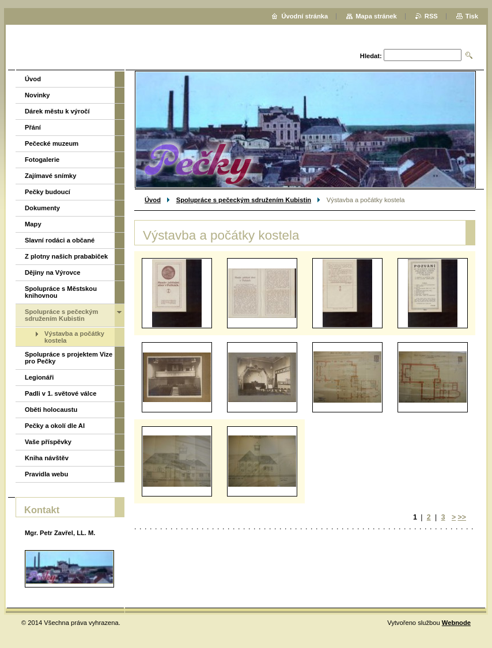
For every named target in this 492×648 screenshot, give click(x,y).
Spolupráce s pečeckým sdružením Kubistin (243, 199)
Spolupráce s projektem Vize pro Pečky (68, 358)
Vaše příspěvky (48, 441)
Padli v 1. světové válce (60, 393)
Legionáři (39, 377)
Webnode (456, 622)
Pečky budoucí (47, 191)
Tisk (471, 16)
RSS (431, 16)
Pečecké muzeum (51, 143)
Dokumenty (42, 207)
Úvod (153, 199)
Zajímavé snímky (51, 175)
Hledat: (371, 55)
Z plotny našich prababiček (66, 256)
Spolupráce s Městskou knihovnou (61, 292)
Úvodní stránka (304, 16)
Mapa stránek (376, 16)
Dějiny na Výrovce (52, 272)
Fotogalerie (42, 159)
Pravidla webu (46, 474)
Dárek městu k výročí (57, 111)
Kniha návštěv (47, 457)
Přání (33, 127)
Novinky (37, 95)
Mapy (33, 224)
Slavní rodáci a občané (59, 240)
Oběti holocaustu (51, 409)
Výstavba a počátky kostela (74, 337)
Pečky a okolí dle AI (55, 425)
